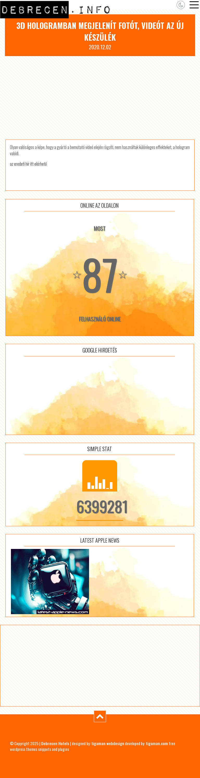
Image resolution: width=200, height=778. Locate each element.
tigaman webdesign (107, 743)
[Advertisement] (100, 97)
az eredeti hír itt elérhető (28, 164)
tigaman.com (157, 743)
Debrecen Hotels (55, 743)
